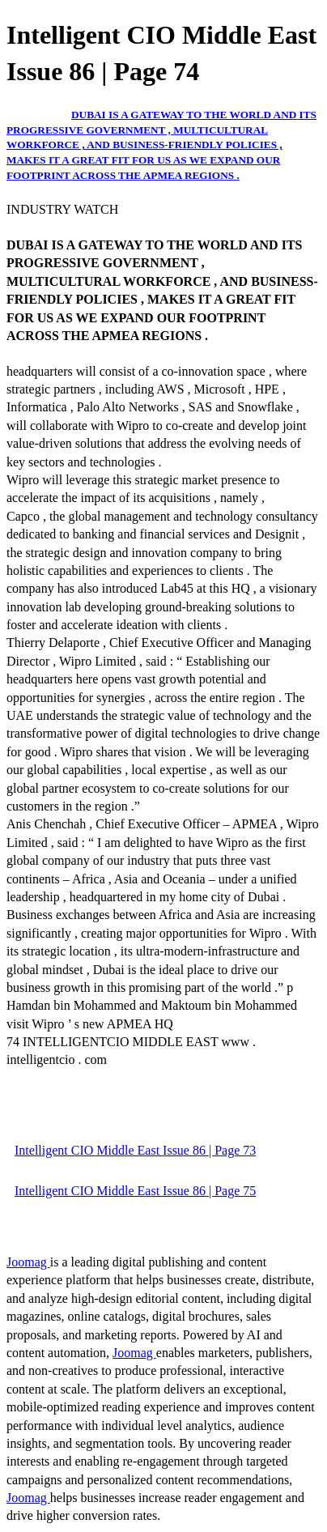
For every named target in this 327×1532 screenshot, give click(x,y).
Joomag (28, 1262)
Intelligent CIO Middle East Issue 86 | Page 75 (135, 1191)
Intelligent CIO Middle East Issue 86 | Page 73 (135, 1150)
